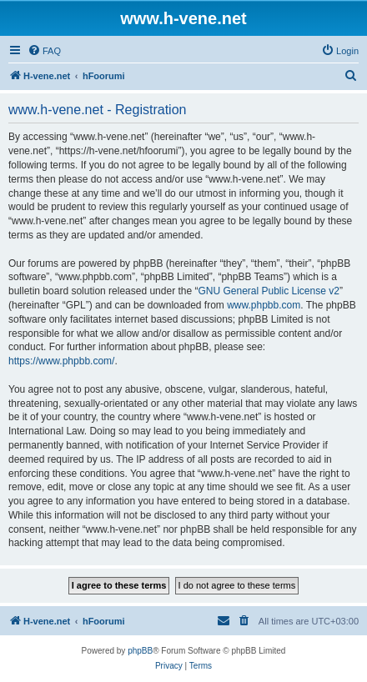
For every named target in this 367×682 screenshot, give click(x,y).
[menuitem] (44, 51)
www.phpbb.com (263, 305)
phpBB (140, 650)
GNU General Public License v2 (268, 291)
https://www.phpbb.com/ (61, 361)
